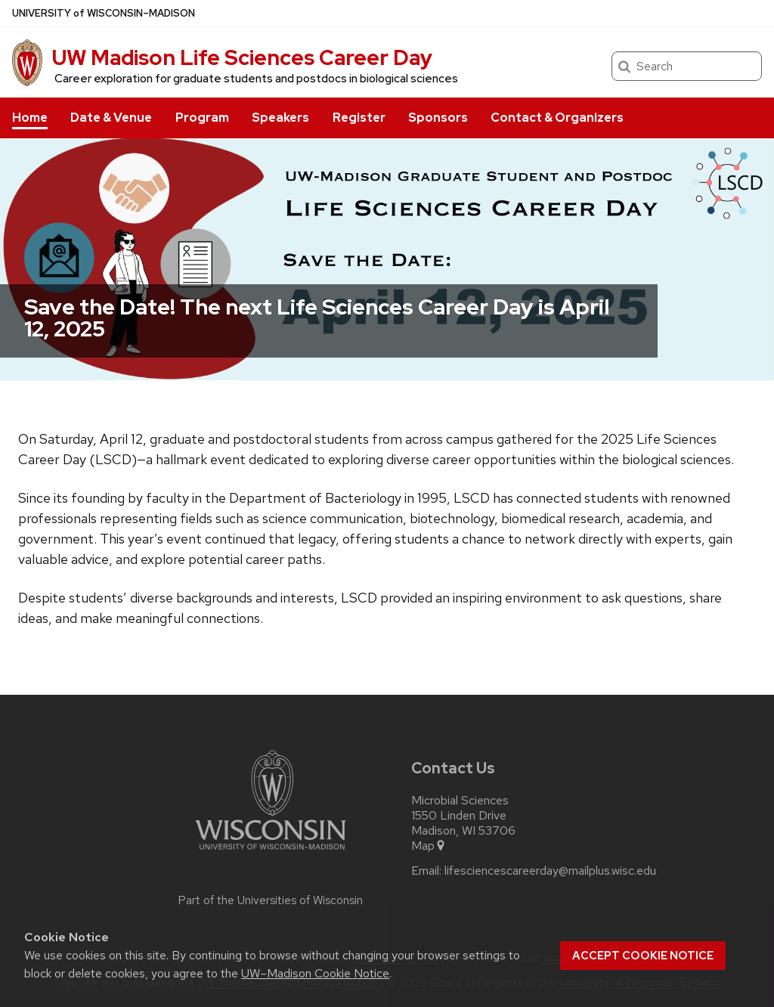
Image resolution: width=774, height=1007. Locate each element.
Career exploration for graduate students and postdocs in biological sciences (256, 78)
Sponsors (438, 117)
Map (429, 846)
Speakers (280, 117)
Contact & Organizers (557, 117)
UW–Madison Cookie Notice (315, 973)
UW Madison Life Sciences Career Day (242, 57)
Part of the (270, 900)
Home (30, 117)
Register (359, 117)
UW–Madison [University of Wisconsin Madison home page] (103, 13)
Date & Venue (111, 117)
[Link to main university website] (270, 852)
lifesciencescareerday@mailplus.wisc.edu (550, 870)
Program (202, 117)
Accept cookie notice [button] (643, 955)
